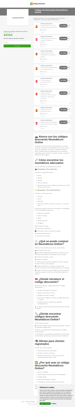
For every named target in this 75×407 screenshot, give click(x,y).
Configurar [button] (53, 403)
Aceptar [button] (42, 403)
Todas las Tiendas (30, 401)
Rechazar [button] (48, 403)
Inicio (22, 401)
